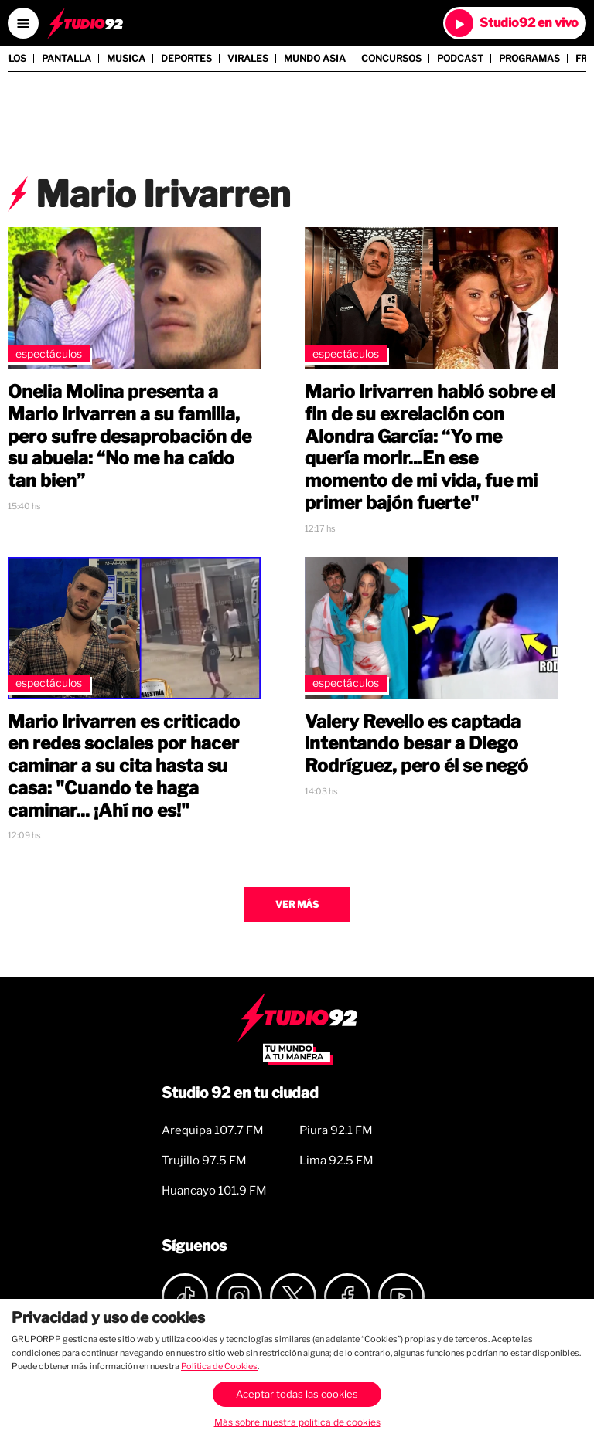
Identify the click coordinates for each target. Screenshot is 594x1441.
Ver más (297, 904)
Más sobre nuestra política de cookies (297, 1422)
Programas (529, 58)
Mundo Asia (315, 58)
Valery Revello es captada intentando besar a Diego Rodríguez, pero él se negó (416, 744)
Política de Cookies (219, 1366)
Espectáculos (48, 353)
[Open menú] (23, 23)
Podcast (460, 58)
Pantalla (66, 58)
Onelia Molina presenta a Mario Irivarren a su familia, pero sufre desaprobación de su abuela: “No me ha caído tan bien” (129, 436)
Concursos (391, 58)
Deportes (186, 58)
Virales (247, 58)
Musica (126, 58)
